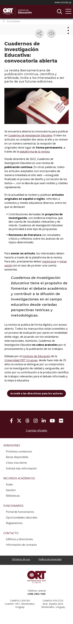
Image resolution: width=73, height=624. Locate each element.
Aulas (9, 484)
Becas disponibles (17, 457)
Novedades (13, 21)
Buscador (59, 11)
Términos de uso (21, 559)
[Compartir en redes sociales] (39, 33)
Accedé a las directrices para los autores (36, 393)
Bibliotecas (13, 495)
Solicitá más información (21, 468)
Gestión (11, 490)
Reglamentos (14, 523)
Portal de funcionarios (20, 512)
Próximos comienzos (19, 451)
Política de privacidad (49, 559)
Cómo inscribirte (16, 463)
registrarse (49, 261)
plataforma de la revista (35, 151)
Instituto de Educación (27, 11)
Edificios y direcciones (19, 539)
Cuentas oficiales (36, 430)
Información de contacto (21, 545)
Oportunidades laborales (21, 517)
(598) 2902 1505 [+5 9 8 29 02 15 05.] (36, 593)
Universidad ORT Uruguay (20, 360)
